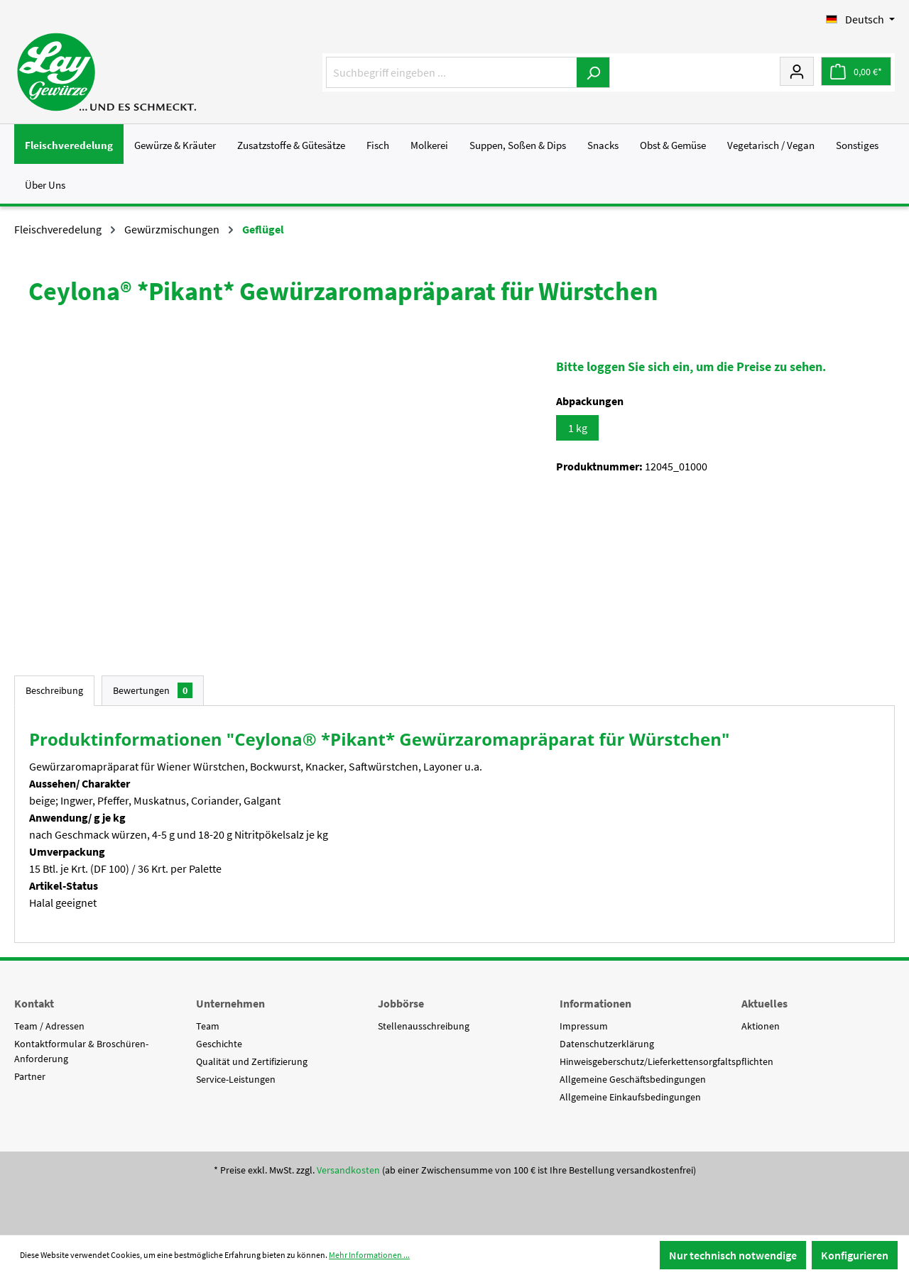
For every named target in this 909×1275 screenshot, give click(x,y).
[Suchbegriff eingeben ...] (451, 72)
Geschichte (219, 1043)
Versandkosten (348, 1170)
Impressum (584, 1026)
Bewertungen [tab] (152, 690)
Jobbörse (401, 1003)
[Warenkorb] (856, 71)
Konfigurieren (854, 1255)
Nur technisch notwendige (733, 1255)
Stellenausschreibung (423, 1026)
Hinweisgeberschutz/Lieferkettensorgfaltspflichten (666, 1061)
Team (207, 1026)
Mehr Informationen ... (369, 1254)
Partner (29, 1076)
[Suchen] (593, 72)
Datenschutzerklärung (607, 1043)
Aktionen (760, 1026)
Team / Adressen (49, 1026)
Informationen (595, 1003)
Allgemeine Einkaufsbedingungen (630, 1097)
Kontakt (34, 1003)
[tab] (54, 690)
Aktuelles (764, 1003)
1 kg (577, 428)
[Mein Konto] (796, 70)
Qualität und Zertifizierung (251, 1061)
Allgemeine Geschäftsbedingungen (633, 1079)
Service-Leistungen (236, 1079)
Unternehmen (230, 1003)
